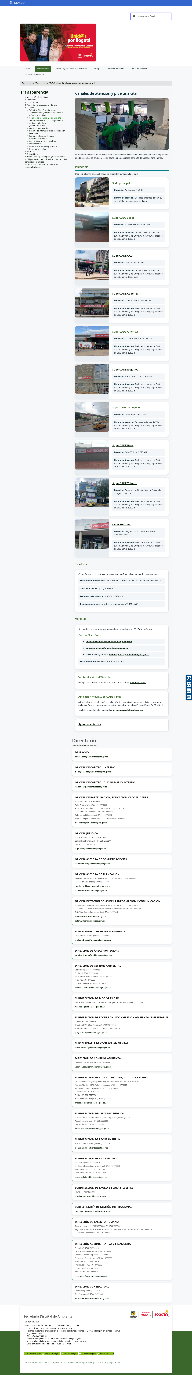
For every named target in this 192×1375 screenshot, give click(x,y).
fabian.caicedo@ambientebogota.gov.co (92, 1047)
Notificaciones (35, 143)
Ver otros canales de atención (84, 745)
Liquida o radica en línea (39, 128)
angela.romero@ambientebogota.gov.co (92, 1196)
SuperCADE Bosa (122, 445)
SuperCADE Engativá (125, 369)
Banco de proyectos (37, 149)
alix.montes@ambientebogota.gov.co (91, 823)
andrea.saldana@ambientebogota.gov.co (93, 987)
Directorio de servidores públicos (43, 141)
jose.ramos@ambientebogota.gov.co (91, 1276)
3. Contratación (31, 102)
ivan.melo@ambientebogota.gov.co (90, 1007)
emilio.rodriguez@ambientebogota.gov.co (93, 940)
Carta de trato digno (37, 123)
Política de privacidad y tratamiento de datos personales (69, 1362)
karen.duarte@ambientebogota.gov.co (91, 1298)
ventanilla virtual (138, 682)
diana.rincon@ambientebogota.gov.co (91, 1148)
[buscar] (151, 16)
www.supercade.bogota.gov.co (128, 710)
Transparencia (28, 83)
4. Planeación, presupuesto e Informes (41, 105)
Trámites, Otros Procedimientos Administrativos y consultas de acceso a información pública (46, 112)
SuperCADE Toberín (124, 483)
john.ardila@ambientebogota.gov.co (90, 916)
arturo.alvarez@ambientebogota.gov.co (92, 1128)
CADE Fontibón (121, 524)
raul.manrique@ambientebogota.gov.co (92, 1211)
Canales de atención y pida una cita (77, 83)
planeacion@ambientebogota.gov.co (91, 890)
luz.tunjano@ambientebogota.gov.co (91, 787)
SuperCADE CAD (122, 255)
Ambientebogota (69, 1353)
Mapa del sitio (114, 1362)
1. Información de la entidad (37, 97)
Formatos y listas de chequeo (41, 136)
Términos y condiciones (33, 1362)
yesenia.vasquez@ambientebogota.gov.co (93, 1067)
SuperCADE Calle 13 (124, 293)
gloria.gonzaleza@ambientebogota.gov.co (93, 772)
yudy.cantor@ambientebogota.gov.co (91, 1032)
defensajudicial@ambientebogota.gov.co (129, 654)
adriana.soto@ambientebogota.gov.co (91, 757)
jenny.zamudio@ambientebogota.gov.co (92, 863)
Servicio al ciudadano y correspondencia (46, 120)
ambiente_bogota (50, 1353)
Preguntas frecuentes (38, 138)
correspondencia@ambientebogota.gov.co (107, 648)
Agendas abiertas (89, 724)
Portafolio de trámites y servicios (43, 146)
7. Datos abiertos (32, 154)
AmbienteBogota (32, 1353)
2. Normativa (30, 99)
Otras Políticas (101, 1362)
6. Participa (29, 151)
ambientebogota (105, 1353)
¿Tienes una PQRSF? (37, 125)
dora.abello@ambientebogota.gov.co (91, 1177)
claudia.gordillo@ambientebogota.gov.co (92, 886)
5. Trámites (55, 83)
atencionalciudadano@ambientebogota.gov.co (109, 641)
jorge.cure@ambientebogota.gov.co (90, 848)
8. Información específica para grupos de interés (45, 156)
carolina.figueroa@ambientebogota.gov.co (93, 955)
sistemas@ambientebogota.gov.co (90, 921)
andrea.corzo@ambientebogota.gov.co (91, 1103)
